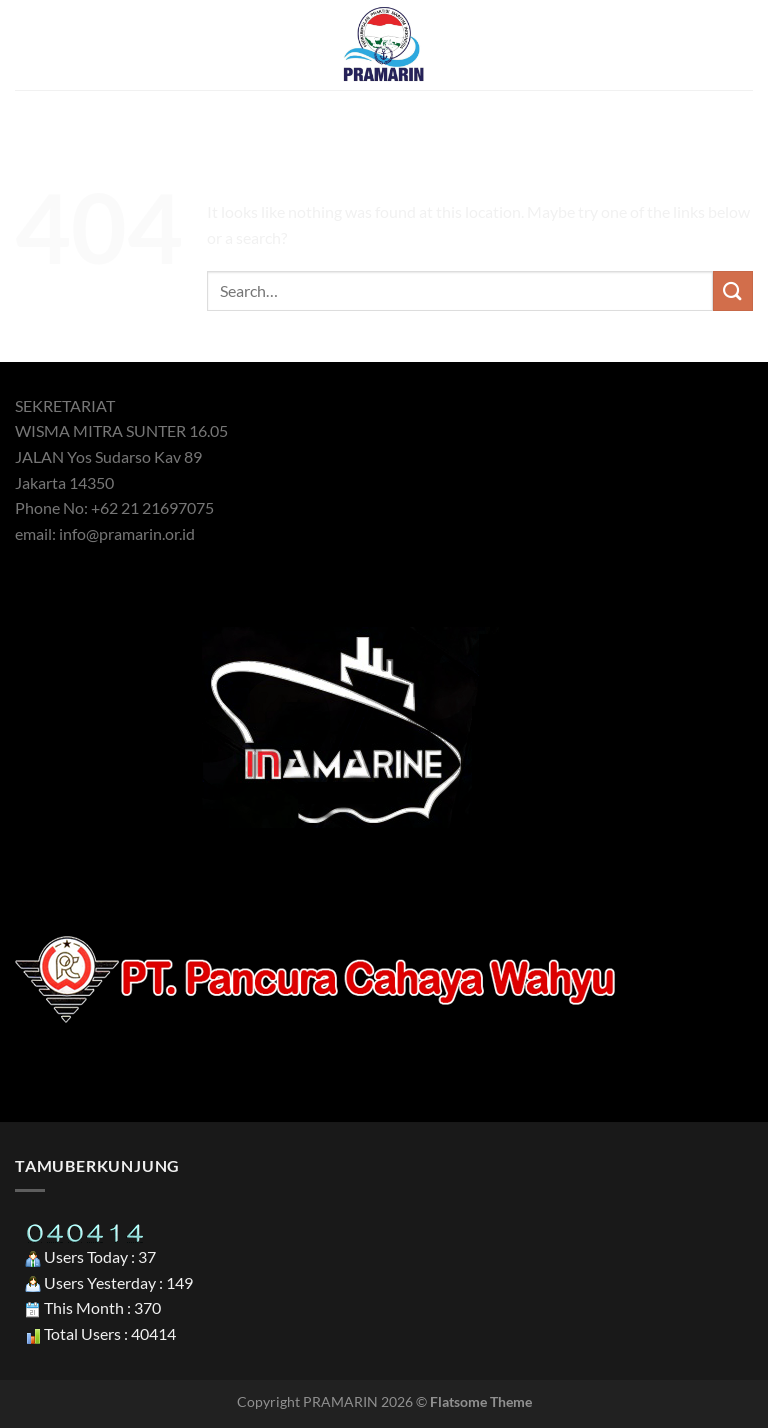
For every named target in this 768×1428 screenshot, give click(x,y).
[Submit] (733, 290)
